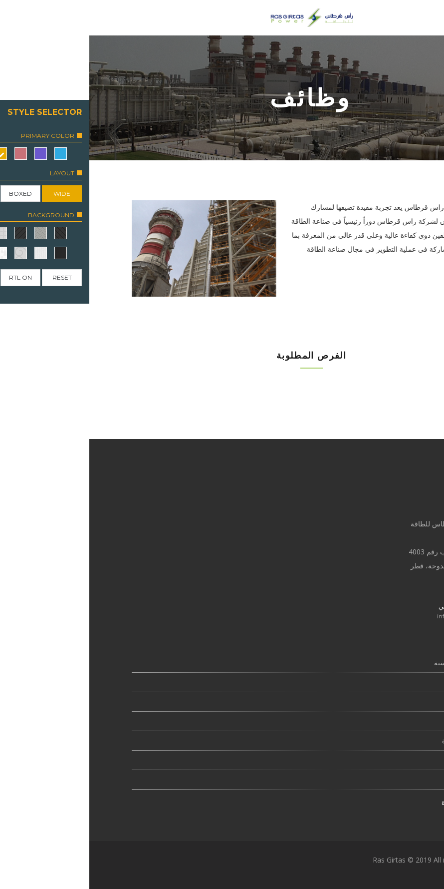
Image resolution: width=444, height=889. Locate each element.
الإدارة (384, 760)
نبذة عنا (382, 682)
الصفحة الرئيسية (369, 662)
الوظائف (380, 701)
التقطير (382, 721)
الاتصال (382, 779)
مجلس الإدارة (373, 740)
